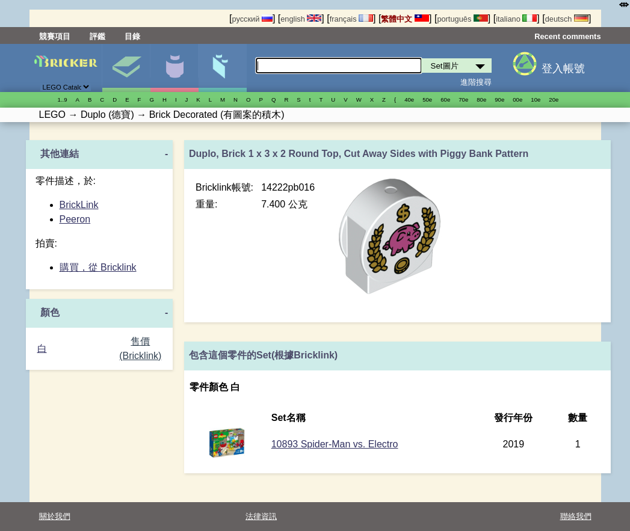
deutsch (566, 18)
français (351, 18)
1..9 (62, 99)
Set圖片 (126, 68)
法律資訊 (261, 516)
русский (252, 18)
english (300, 18)
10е (535, 99)
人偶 (174, 68)
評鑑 (97, 36)
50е (427, 99)
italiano (516, 18)
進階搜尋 (476, 82)
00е (517, 99)
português (462, 18)
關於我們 (54, 516)
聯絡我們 (575, 516)
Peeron (75, 219)
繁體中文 (405, 18)
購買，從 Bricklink (98, 267)
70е (463, 99)
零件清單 (222, 68)
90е (499, 99)
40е (409, 99)
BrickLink (79, 205)
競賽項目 (54, 36)
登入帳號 (563, 69)
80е (481, 99)
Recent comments (567, 36)
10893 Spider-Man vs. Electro (334, 444)
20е (553, 99)
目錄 (132, 36)
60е (445, 99)
